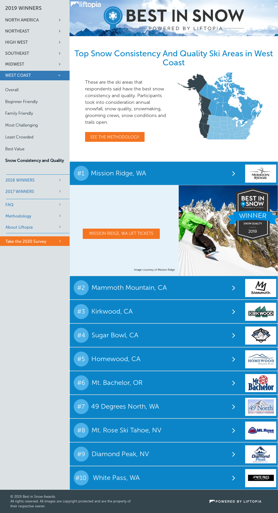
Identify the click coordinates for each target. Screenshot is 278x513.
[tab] (174, 173)
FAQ (9, 204)
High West (16, 42)
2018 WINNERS (20, 180)
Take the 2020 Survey (25, 241)
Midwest (14, 64)
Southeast (17, 53)
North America (22, 20)
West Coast (18, 75)
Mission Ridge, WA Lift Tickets (121, 233)
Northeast (17, 31)
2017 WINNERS (19, 191)
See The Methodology (114, 137)
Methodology (18, 216)
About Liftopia (19, 227)
